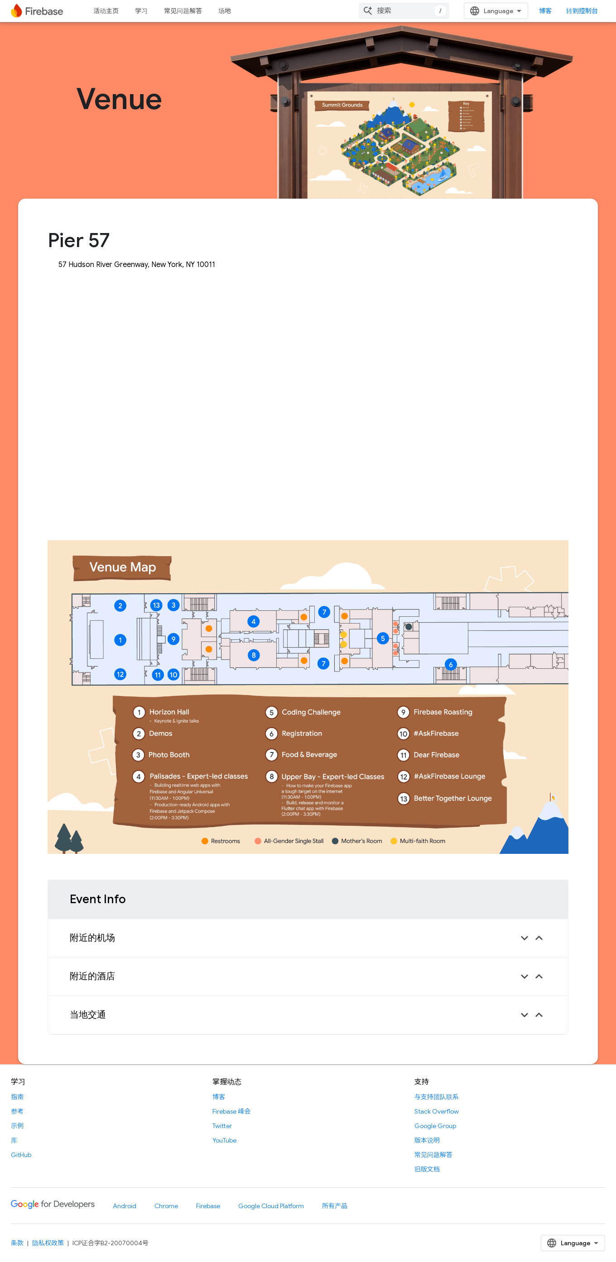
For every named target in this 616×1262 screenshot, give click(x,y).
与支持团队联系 (436, 1097)
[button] (308, 938)
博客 (545, 11)
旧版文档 (427, 1169)
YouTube (224, 1140)
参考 (17, 1111)
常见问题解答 (183, 11)
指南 (17, 1097)
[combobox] (404, 11)
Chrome (166, 1206)
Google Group (435, 1126)
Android (124, 1206)
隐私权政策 (48, 1243)
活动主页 (106, 11)
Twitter (222, 1126)
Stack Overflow (436, 1111)
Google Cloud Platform (271, 1206)
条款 (17, 1243)
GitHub (21, 1155)
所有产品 (334, 1206)
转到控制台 (582, 11)
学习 (141, 11)
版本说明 (427, 1140)
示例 (17, 1126)
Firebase (208, 1206)
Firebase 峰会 (231, 1111)
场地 (224, 11)
